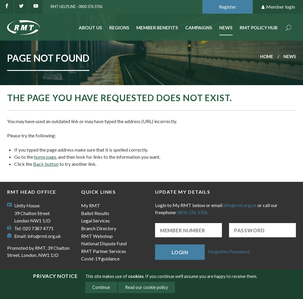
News (226, 27)
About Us (90, 27)
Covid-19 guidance (100, 258)
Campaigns (198, 27)
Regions (119, 27)
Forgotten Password (228, 251)
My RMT (90, 205)
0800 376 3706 (192, 212)
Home (266, 56)
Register (227, 6)
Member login (278, 7)
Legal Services (95, 220)
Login (180, 252)
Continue (101, 287)
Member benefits (157, 27)
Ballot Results (95, 213)
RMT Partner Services (103, 251)
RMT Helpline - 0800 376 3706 (76, 6)
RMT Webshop (97, 236)
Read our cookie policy (146, 287)
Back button (46, 164)
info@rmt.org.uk (44, 236)
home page (45, 157)
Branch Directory (98, 228)
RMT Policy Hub (259, 27)
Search (288, 28)
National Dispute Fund (104, 243)
